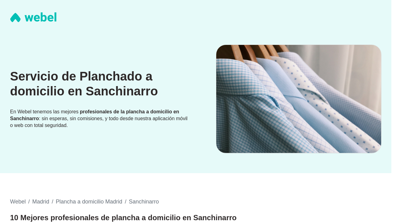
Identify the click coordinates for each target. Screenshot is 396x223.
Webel (18, 202)
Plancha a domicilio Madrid (89, 202)
